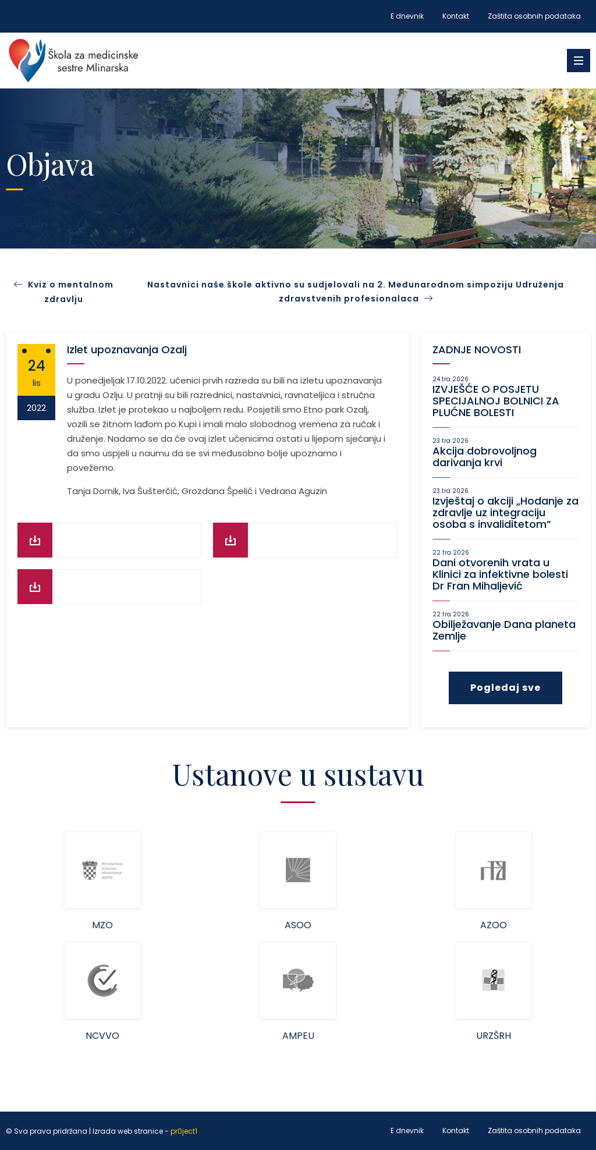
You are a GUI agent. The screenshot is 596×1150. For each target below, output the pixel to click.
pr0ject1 (184, 1131)
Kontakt (455, 16)
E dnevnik (407, 16)
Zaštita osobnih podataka (534, 16)
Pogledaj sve (505, 687)
